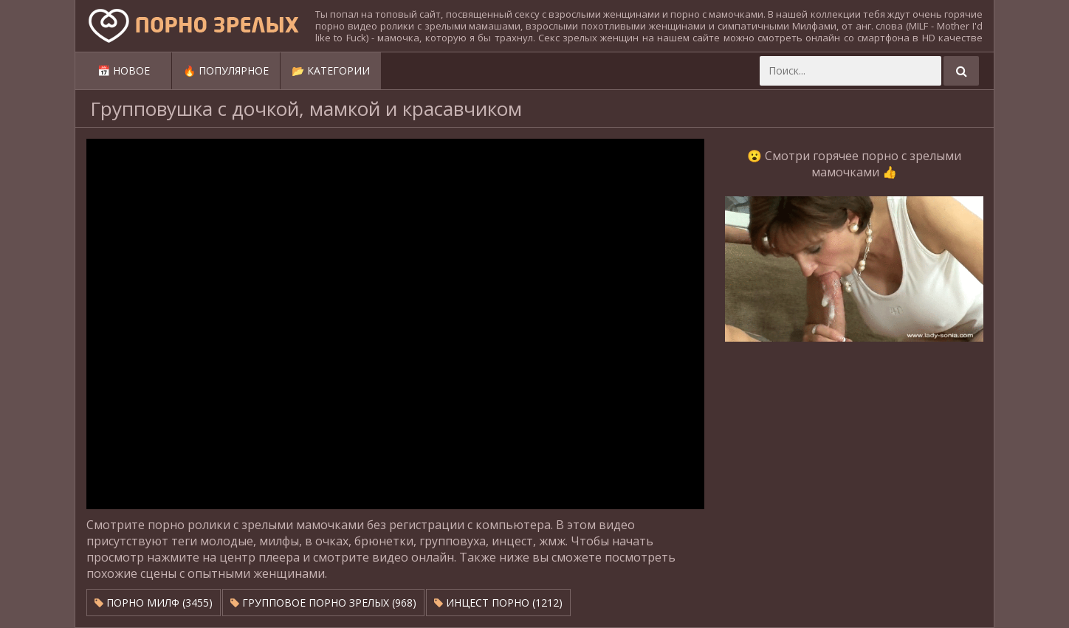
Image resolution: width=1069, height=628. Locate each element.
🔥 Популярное (226, 70)
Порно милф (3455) (153, 603)
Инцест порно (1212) (498, 603)
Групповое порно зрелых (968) (323, 603)
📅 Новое (123, 70)
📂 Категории (331, 70)
